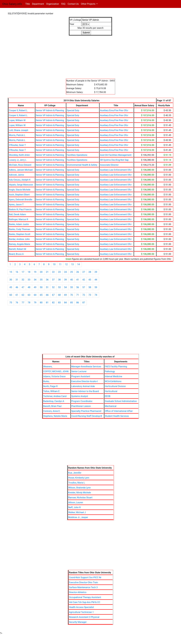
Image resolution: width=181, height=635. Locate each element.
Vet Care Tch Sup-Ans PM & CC (84, 602)
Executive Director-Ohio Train (83, 582)
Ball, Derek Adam (17, 214)
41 (77, 279)
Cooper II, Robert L (18, 110)
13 (72, 264)
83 (59, 302)
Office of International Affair (119, 411)
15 (10, 272)
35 (41, 279)
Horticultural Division (115, 386)
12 (66, 264)
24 (65, 272)
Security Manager (78, 622)
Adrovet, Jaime (16, 174)
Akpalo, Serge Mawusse (21, 184)
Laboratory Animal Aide (83, 386)
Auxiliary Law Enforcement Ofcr (116, 170)
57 (83, 287)
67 (53, 295)
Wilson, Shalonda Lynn (79, 487)
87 (83, 302)
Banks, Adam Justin (19, 224)
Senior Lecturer (79, 371)
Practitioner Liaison (81, 406)
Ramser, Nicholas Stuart (80, 497)
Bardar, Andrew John (19, 239)
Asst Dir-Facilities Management (115, 155)
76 (17, 302)
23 (59, 272)
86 (77, 302)
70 (71, 295)
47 (23, 287)
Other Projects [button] (88, 4)
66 (47, 295)
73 (90, 295)
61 (17, 295)
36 (47, 279)
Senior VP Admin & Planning (50, 110)
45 (10, 287)
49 (35, 287)
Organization (52, 4)
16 (17, 272)
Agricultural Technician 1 (81, 612)
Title (28, 3)
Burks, (46, 381)
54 (65, 287)
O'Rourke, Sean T (17, 145)
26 (77, 272)
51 (47, 287)
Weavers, (47, 366)
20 (41, 272)
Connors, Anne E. (51, 411)
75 (10, 302)
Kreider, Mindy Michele (79, 492)
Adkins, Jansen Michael (21, 170)
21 (47, 272)
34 (35, 279)
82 (53, 302)
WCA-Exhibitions (113, 381)
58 (90, 287)
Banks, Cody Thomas (19, 229)
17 (23, 272)
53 (59, 287)
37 (53, 279)
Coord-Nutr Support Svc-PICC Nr (85, 577)
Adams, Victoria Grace (54, 376)
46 (17, 287)
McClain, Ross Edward (20, 165)
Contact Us (73, 4)
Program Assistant (80, 376)
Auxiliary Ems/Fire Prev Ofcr (114, 110)
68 (59, 295)
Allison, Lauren (75, 502)
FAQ (63, 4)
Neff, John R (74, 507)
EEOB (107, 396)
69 (65, 295)
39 (65, 279)
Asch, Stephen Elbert (19, 194)
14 (78, 264)
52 (53, 287)
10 (54, 264)
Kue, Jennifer (74, 472)
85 (71, 302)
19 (35, 272)
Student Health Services (117, 416)
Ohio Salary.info (12, 4)
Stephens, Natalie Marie (55, 416)
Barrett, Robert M (17, 249)
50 (41, 287)
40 (71, 279)
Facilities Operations (77, 155)
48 (29, 287)
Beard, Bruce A (16, 254)
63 (29, 295)
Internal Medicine (113, 376)
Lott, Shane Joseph (18, 130)
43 (90, 279)
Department (38, 4)
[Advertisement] (90, 55)
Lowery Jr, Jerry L (17, 160)
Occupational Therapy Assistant (85, 597)
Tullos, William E (51, 391)
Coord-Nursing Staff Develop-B (86, 416)
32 (23, 279)
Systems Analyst (79, 396)
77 (23, 302)
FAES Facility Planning (116, 366)
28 (90, 272)
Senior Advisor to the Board (85, 391)
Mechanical (110, 406)
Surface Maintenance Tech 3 (83, 587)
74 (96, 295)
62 (23, 295)
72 (83, 295)
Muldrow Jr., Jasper (78, 517)
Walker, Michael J (77, 512)
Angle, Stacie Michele (19, 189)
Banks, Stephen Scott (19, 234)
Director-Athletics (77, 592)
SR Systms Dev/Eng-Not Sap (114, 160)
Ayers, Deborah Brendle (20, 199)
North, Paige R (50, 386)
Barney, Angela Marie (19, 244)
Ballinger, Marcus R (18, 219)
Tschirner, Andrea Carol (54, 396)
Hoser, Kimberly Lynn (78, 477)
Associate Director (109, 165)
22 (53, 272)
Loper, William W (17, 120)
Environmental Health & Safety (82, 165)
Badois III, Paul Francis (20, 209)
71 (77, 295)
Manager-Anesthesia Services (86, 366)
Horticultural (111, 391)
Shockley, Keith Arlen (19, 155)
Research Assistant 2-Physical (84, 617)
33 (29, 279)
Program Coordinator (81, 401)
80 (41, 302)
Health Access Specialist (81, 607)
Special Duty (73, 110)
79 (35, 302)
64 (35, 295)
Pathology (110, 371)
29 (96, 272)
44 (96, 279)
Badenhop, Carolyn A (53, 401)
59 (96, 287)
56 (77, 287)
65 (41, 295)
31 (17, 279)
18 (29, 272)
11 (60, 264)
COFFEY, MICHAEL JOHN (55, 371)
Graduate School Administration (121, 401)
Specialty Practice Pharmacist (86, 411)
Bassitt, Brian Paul (52, 406)
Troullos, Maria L (76, 482)
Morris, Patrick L (17, 135)
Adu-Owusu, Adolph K (20, 179)
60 (10, 295)
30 (10, 279)
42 (83, 279)
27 (83, 272)
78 (29, 302)
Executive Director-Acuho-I (84, 381)
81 (47, 302)
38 (59, 279)
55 (71, 287)
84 (65, 302)
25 (71, 272)
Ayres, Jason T (16, 204)
